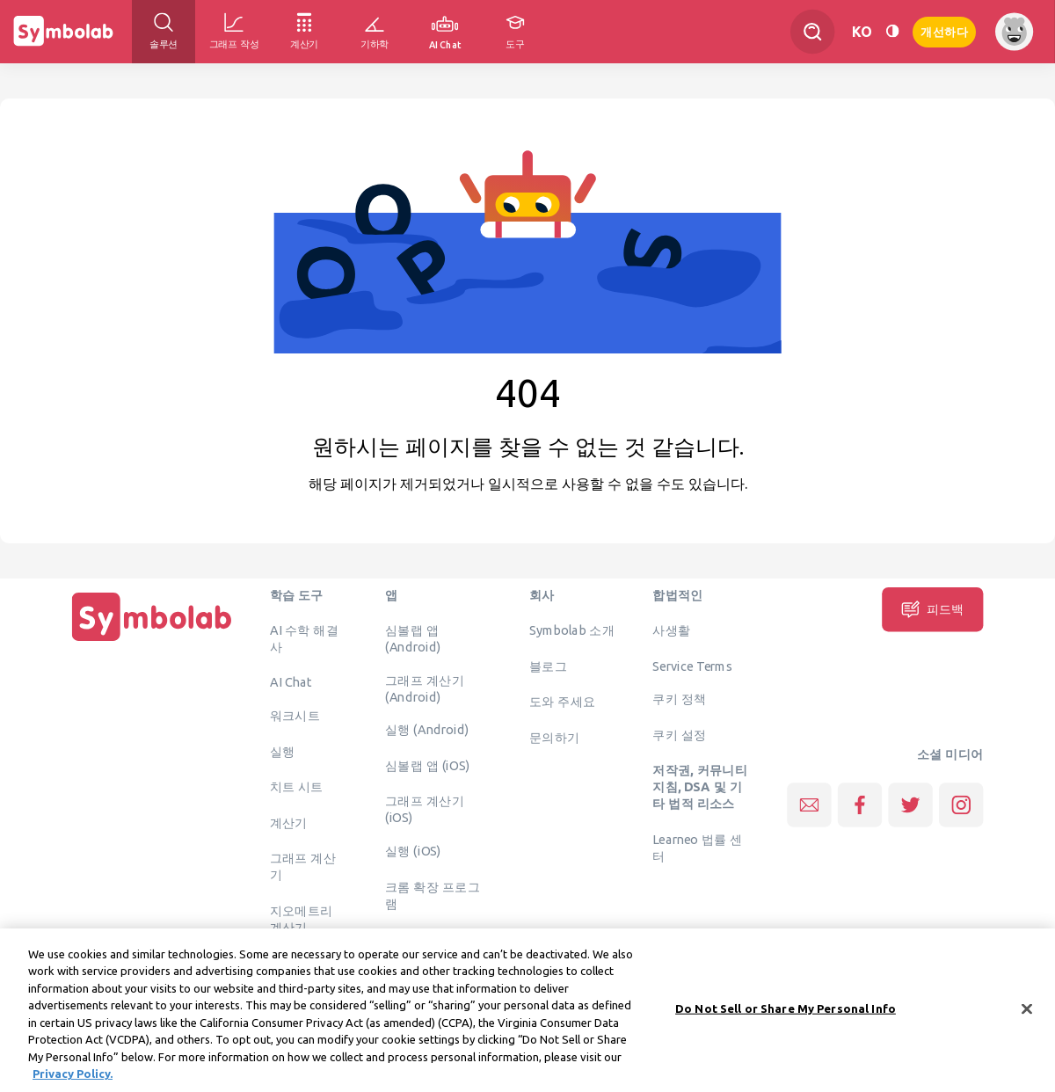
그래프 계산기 (303, 866)
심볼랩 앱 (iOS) (427, 765)
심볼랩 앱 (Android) (412, 638)
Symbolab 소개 (572, 630)
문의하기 (554, 737)
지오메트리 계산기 (301, 918)
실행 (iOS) (413, 851)
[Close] (1027, 1013)
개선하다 (944, 30)
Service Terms (692, 666)
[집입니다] (152, 641)
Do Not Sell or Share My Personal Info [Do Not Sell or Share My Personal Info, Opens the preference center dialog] (785, 1012)
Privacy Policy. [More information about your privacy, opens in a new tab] (73, 1078)
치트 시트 (297, 787)
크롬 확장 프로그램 (432, 894)
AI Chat (291, 682)
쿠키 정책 (679, 699)
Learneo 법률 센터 (697, 847)
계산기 (289, 822)
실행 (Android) (427, 730)
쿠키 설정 (679, 734)
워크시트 (295, 716)
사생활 (671, 630)
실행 (282, 751)
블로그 (548, 666)
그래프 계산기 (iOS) (424, 809)
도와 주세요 (562, 702)
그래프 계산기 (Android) (424, 688)
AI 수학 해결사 (304, 638)
